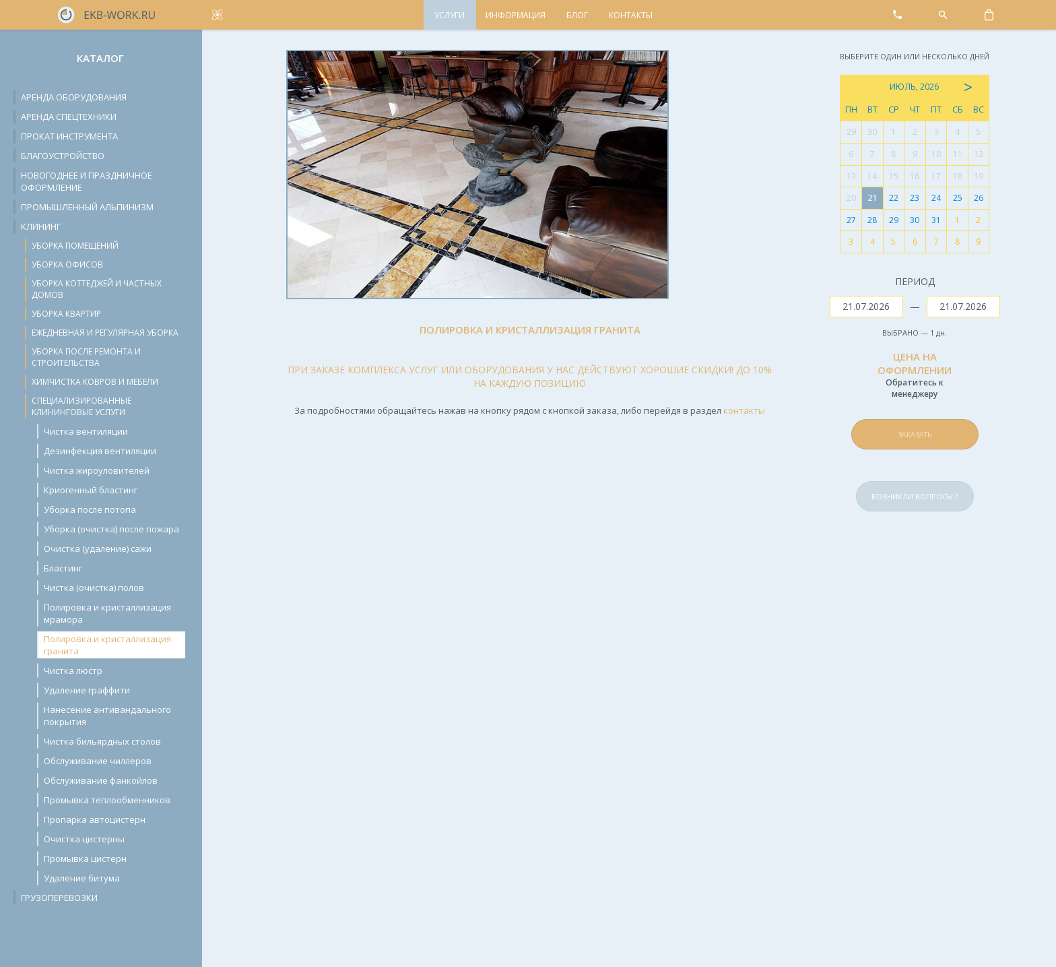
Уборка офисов (67, 264)
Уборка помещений (75, 245)
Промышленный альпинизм (87, 207)
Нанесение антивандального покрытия (107, 716)
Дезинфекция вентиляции (100, 451)
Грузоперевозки (59, 898)
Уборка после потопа (90, 509)
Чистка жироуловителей (97, 470)
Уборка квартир (66, 313)
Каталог (100, 58)
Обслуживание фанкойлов (101, 780)
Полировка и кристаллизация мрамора (107, 613)
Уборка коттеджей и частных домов (97, 289)
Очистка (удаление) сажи (98, 548)
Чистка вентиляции (86, 431)
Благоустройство (62, 156)
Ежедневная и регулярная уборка (105, 332)
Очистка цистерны (84, 839)
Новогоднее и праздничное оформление (86, 181)
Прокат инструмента (69, 136)
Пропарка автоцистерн (94, 819)
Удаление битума (82, 878)
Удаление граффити (87, 690)
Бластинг (63, 568)
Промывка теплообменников (107, 800)
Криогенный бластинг (90, 490)
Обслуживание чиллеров (98, 761)
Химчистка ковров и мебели (95, 381)
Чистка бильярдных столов (102, 741)
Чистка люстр (73, 670)
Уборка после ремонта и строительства (86, 357)
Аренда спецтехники (69, 117)
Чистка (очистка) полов (94, 588)
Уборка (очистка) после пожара (111, 529)
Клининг (41, 226)
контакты (744, 410)
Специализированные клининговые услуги (81, 406)
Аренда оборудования (74, 97)
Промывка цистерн (85, 858)
